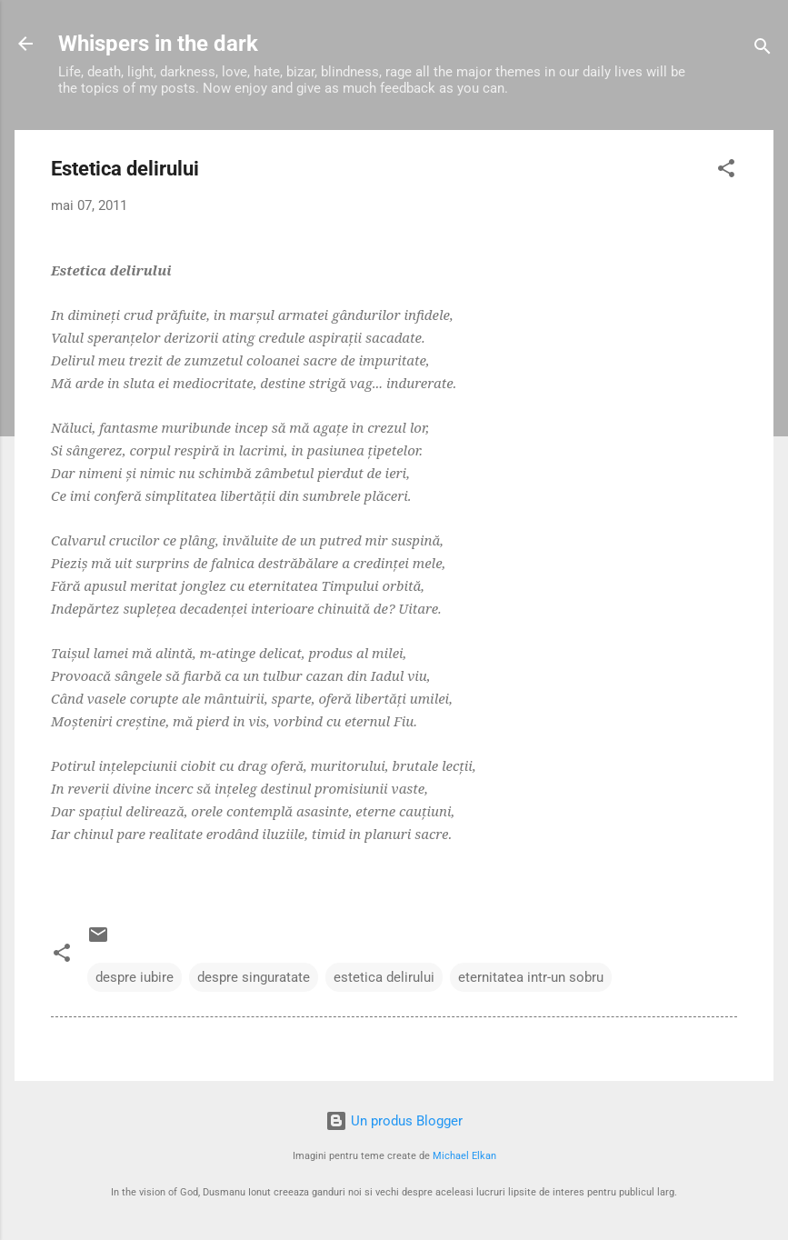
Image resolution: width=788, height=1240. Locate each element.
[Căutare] (762, 49)
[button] (726, 171)
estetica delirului (384, 977)
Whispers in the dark (158, 43)
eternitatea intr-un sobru (530, 977)
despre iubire (134, 977)
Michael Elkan (464, 1156)
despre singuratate (253, 977)
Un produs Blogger (394, 1121)
